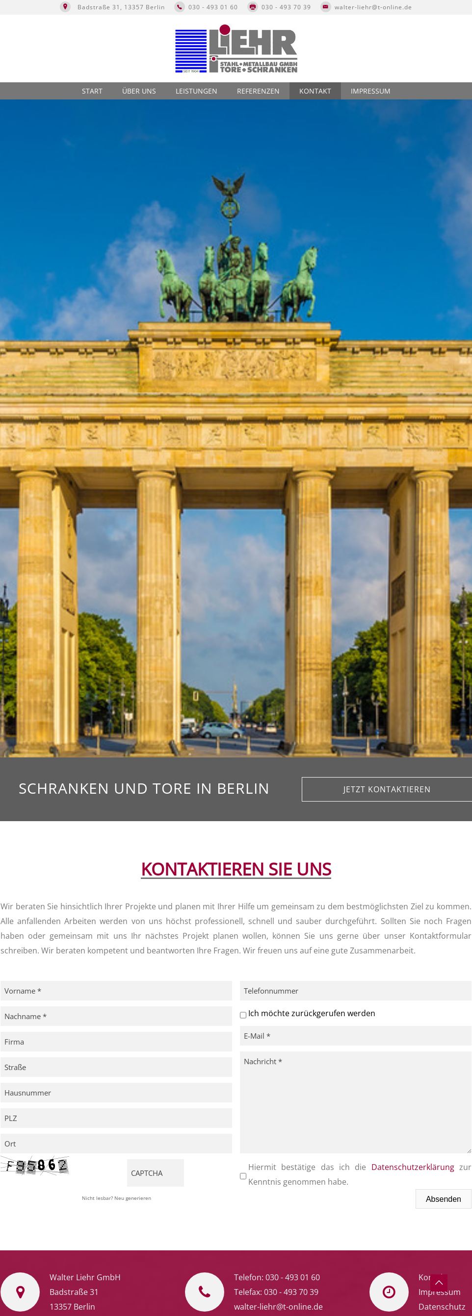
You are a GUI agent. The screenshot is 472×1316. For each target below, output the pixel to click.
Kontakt (315, 91)
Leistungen (196, 91)
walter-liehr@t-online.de (373, 7)
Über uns (139, 91)
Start (92, 91)
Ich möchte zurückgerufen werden (311, 1013)
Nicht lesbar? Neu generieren (116, 1197)
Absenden (443, 1199)
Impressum (371, 91)
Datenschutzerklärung (412, 1167)
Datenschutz (442, 1306)
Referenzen (258, 91)
